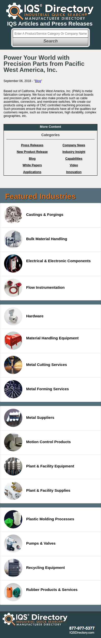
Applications (32, 172)
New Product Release (32, 152)
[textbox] (50, 34)
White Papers (32, 165)
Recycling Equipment (34, 568)
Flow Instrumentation (34, 288)
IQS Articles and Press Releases (50, 23)
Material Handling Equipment (41, 341)
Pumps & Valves (30, 543)
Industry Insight (73, 152)
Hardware (23, 316)
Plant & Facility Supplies (37, 491)
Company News (73, 145)
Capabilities (73, 158)
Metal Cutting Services (35, 365)
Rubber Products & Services (41, 592)
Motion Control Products (37, 442)
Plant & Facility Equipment (39, 466)
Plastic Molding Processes (39, 519)
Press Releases (32, 145)
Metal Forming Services (36, 389)
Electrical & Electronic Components (47, 263)
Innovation (74, 172)
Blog (38, 81)
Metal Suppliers (29, 418)
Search (50, 41)
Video (74, 165)
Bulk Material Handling (35, 239)
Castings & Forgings (33, 215)
